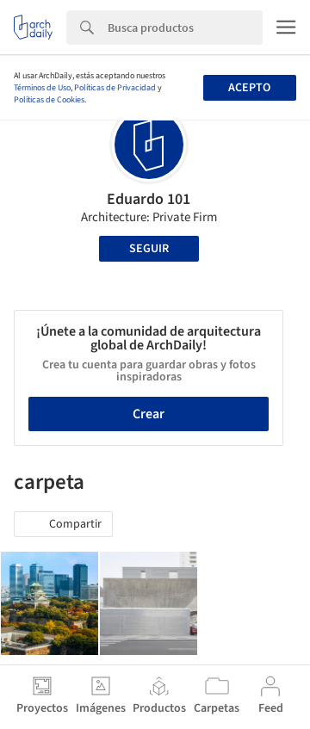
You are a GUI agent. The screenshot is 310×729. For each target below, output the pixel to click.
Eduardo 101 (148, 199)
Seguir (149, 248)
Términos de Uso (42, 88)
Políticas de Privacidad (115, 88)
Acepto (249, 87)
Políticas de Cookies (49, 100)
